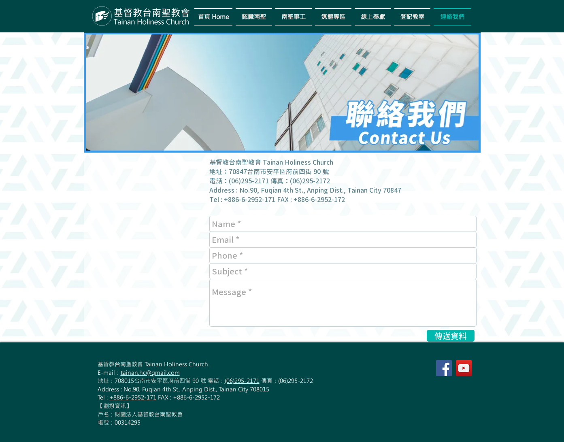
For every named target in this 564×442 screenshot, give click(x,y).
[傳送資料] (451, 336)
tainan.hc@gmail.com (150, 372)
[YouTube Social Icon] (464, 368)
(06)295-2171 (242, 381)
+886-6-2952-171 (132, 397)
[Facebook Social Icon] (444, 368)
